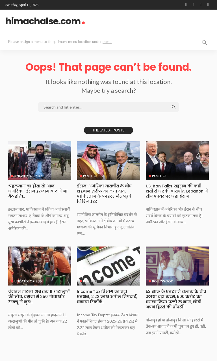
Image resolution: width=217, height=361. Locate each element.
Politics (90, 175)
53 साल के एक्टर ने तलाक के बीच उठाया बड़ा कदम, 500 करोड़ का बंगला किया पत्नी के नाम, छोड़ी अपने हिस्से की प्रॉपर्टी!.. (176, 299)
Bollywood (162, 281)
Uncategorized (28, 175)
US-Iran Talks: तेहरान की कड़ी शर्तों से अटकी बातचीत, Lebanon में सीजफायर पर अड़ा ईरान (177, 191)
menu (107, 41)
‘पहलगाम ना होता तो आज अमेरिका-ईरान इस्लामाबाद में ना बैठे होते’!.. (37, 191)
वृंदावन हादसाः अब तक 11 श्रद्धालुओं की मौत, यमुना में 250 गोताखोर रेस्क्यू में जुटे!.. (38, 296)
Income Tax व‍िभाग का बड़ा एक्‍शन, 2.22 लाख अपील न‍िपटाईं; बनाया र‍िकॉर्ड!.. (107, 296)
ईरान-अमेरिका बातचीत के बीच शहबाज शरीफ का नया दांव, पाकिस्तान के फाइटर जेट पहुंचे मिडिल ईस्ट (104, 193)
